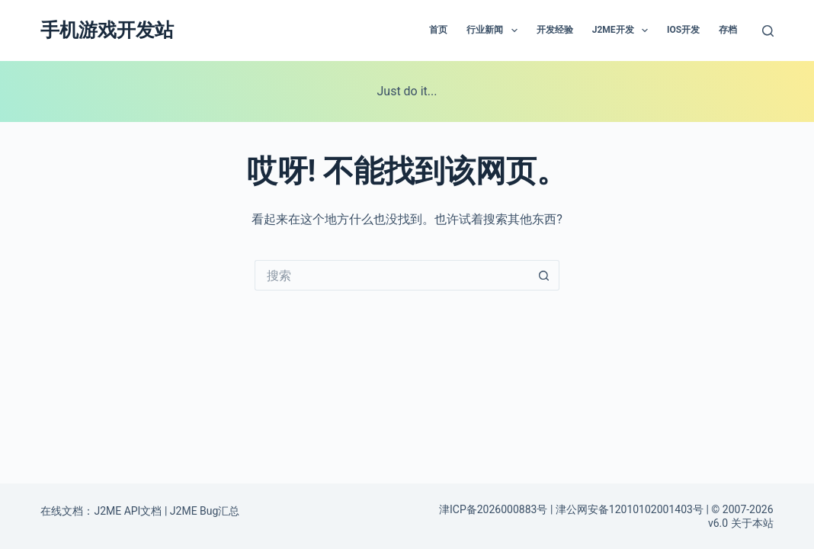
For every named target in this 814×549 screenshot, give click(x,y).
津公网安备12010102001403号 (629, 509)
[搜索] (768, 31)
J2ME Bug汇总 (205, 511)
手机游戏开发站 (107, 30)
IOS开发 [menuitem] (683, 29)
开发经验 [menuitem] (555, 29)
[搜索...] (392, 275)
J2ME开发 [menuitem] (623, 30)
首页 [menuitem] (438, 29)
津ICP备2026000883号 (493, 509)
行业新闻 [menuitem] (494, 30)
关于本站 (752, 523)
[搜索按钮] (544, 275)
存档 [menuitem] (728, 29)
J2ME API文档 (128, 511)
